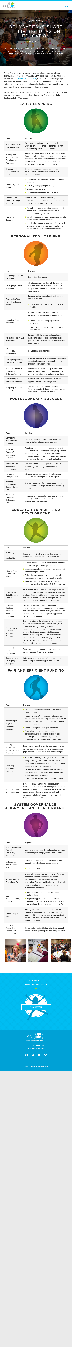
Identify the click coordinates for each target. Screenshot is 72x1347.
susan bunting (56, 54)
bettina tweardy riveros (17, 48)
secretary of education (20, 54)
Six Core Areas (41, 54)
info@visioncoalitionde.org (36, 984)
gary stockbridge (31, 51)
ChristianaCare (37, 48)
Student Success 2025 (27, 79)
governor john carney (52, 51)
